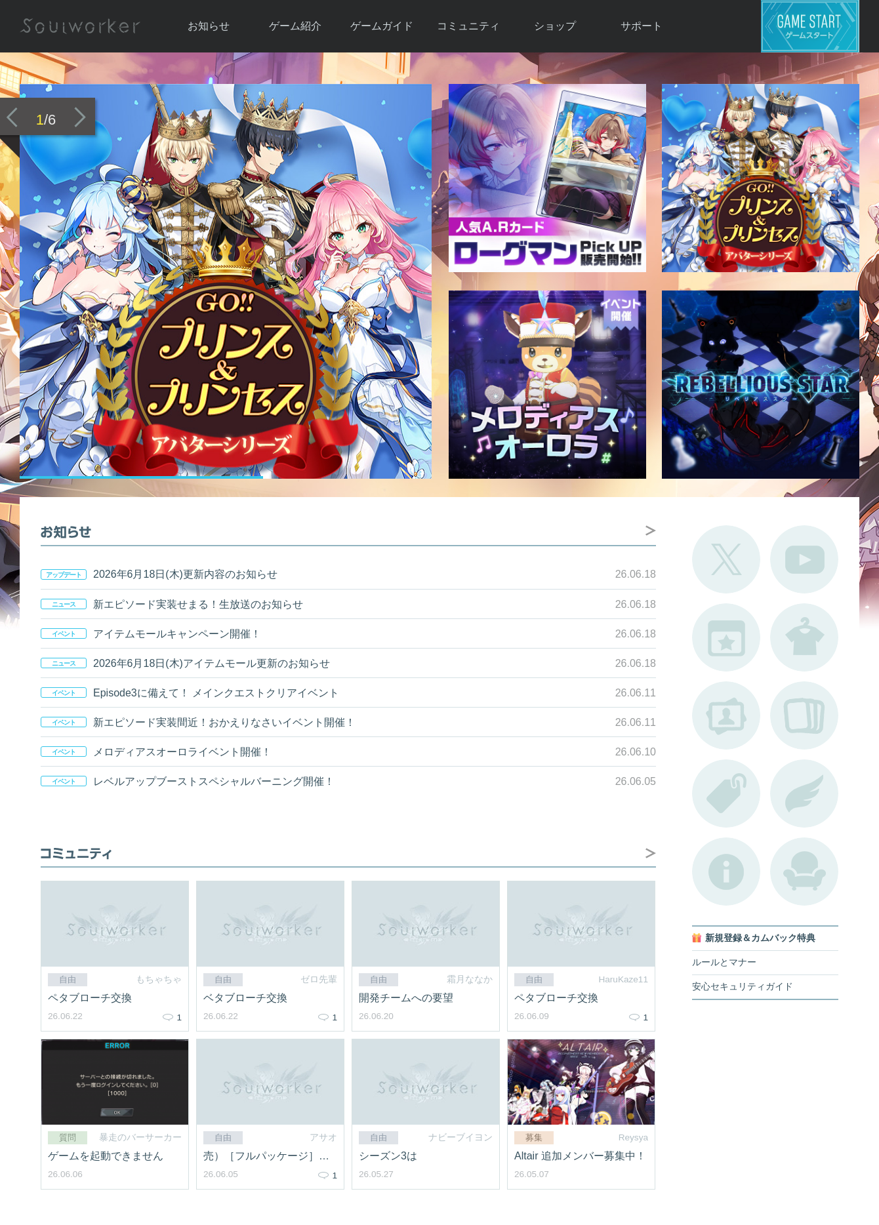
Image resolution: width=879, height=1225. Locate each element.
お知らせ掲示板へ (650, 530)
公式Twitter (726, 559)
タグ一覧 (726, 793)
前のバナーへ (12, 117)
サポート (642, 25)
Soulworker (80, 26)
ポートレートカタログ (726, 715)
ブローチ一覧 (804, 793)
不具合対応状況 (726, 871)
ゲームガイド (381, 25)
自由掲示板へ (650, 853)
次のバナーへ (80, 117)
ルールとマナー (724, 962)
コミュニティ (468, 25)
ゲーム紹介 (295, 25)
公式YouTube (804, 559)
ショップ (555, 25)
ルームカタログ (804, 871)
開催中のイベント (726, 637)
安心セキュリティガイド (742, 987)
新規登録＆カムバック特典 (760, 938)
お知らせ (209, 25)
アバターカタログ (804, 637)
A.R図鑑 (804, 715)
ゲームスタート (810, 26)
